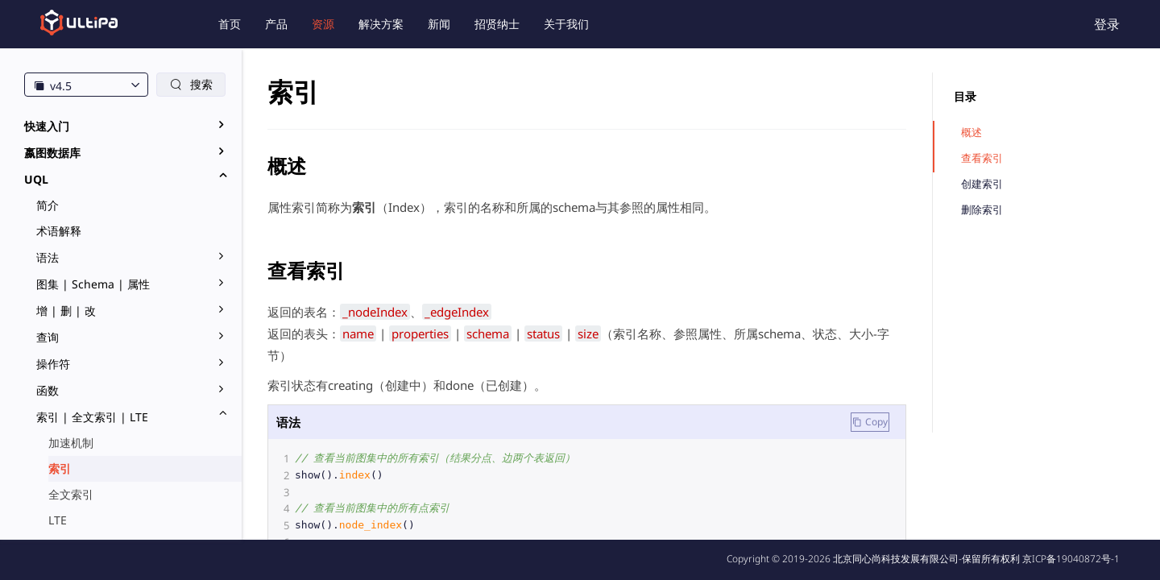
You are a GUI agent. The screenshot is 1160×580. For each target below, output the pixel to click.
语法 (47, 257)
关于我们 (566, 23)
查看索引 (982, 158)
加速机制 (70, 442)
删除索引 (982, 210)
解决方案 (381, 23)
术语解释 (58, 230)
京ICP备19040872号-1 (1071, 559)
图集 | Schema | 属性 (93, 284)
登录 (1107, 24)
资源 (323, 23)
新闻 (439, 23)
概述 (971, 132)
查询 (47, 337)
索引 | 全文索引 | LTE (92, 417)
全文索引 (70, 494)
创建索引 (982, 184)
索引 (59, 468)
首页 (229, 23)
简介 (47, 205)
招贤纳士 (497, 23)
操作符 (53, 363)
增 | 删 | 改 (66, 310)
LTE (57, 520)
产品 (276, 23)
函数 (47, 390)
